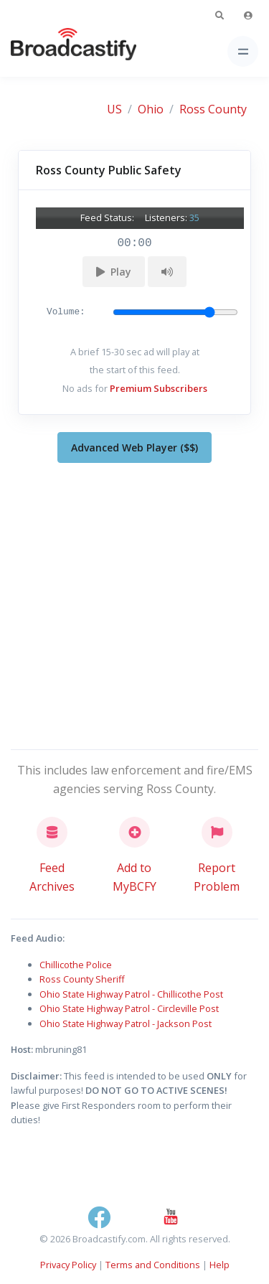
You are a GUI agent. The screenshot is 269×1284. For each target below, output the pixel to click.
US (114, 109)
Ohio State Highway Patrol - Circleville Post (129, 1008)
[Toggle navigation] (242, 51)
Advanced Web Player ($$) (134, 447)
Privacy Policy (68, 1264)
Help (219, 1264)
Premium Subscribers (158, 388)
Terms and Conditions (152, 1264)
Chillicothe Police (75, 964)
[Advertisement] (134, 603)
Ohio (151, 109)
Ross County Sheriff (82, 979)
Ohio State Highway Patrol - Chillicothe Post (131, 994)
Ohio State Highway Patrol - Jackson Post (125, 1023)
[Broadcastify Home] (51, 51)
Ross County (213, 109)
